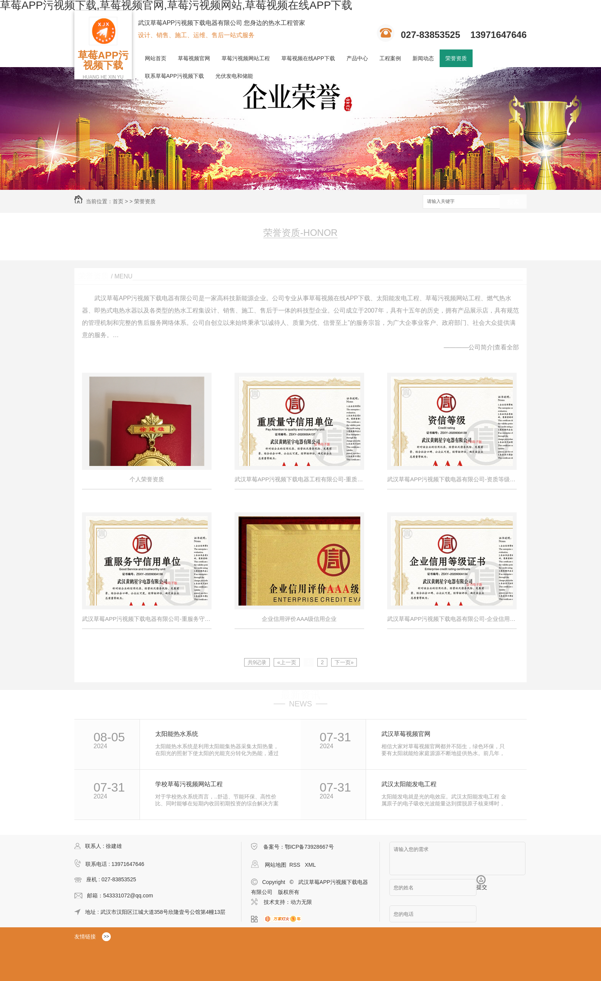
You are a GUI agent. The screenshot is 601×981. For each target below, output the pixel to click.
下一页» (344, 662)
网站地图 (275, 865)
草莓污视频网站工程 (246, 58)
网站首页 (155, 58)
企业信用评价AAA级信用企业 (299, 619)
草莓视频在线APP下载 (308, 58)
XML (310, 865)
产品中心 (357, 58)
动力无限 (301, 902)
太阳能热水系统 (176, 734)
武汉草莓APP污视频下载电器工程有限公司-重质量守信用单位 (299, 479)
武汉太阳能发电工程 (409, 784)
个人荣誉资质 (147, 479)
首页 (118, 201)
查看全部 (506, 347)
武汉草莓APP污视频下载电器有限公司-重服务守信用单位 (147, 619)
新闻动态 (423, 58)
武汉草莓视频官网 (405, 734)
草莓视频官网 (194, 58)
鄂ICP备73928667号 (309, 847)
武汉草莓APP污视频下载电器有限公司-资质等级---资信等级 (452, 479)
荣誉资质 (456, 58)
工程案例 (390, 58)
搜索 (513, 202)
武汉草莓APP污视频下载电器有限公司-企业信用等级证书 (452, 619)
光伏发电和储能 (234, 76)
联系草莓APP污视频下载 (174, 76)
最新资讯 (300, 695)
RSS (295, 865)
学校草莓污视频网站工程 (189, 784)
